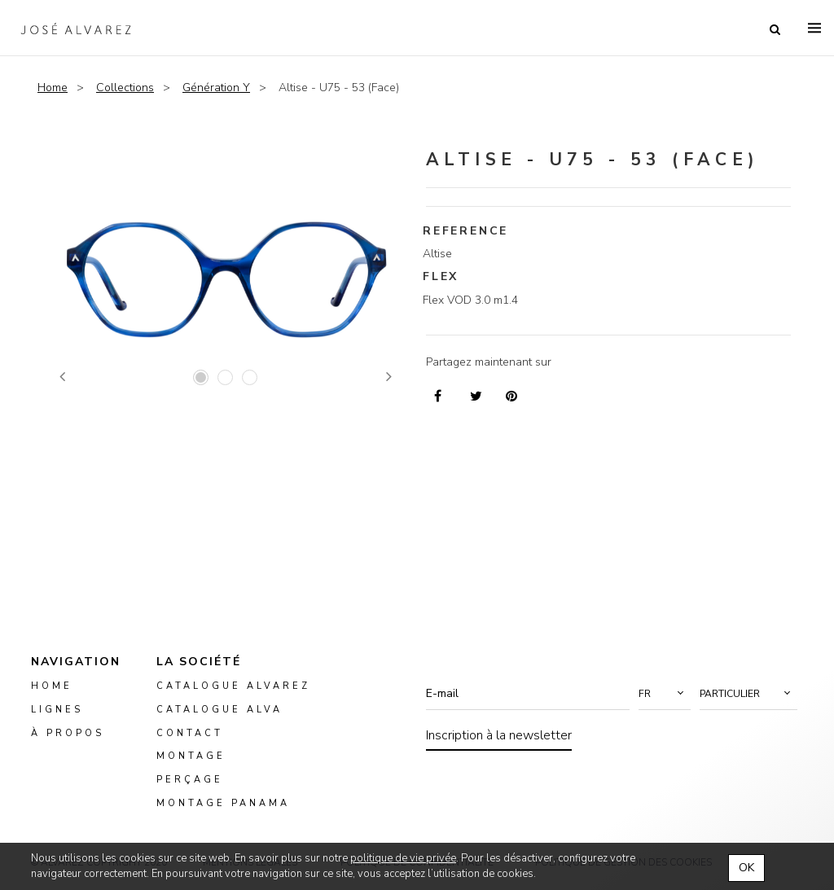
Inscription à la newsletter (499, 735)
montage (191, 756)
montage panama (223, 803)
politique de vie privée (403, 858)
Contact (189, 732)
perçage (189, 780)
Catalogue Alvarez (233, 686)
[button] (665, 693)
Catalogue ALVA (219, 709)
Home (52, 87)
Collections (125, 87)
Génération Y (216, 87)
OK (746, 867)
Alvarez (79, 29)
